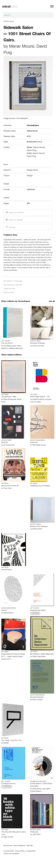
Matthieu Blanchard (16, 348)
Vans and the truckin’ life (10, 486)
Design (30, 176)
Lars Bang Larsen (10, 346)
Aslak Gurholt (8, 837)
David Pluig (31, 151)
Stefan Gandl (37, 529)
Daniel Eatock (8, 613)
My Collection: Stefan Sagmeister (42, 654)
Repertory (34, 443)
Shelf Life (4, 443)
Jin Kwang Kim (9, 445)
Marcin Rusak (37, 700)
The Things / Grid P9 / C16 (11, 741)
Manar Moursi (21, 47)
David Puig (31, 157)
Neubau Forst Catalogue (39, 526)
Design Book (32, 170)
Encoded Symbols (37, 697)
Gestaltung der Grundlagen (40, 486)
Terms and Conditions (11, 854)
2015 (29, 137)
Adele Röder (36, 789)
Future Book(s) (6, 570)
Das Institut (46, 789)
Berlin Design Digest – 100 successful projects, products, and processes (41, 399)
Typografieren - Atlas (8, 397)
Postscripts (34, 832)
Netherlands (32, 131)
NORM (6, 743)
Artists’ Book (9, 21)
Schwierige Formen (8, 784)
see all (52, 302)
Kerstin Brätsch (35, 791)
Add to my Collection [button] (14, 212)
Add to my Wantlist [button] (13, 220)
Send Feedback (19, 846)
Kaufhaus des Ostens (38, 610)
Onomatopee (24, 302)
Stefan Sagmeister (39, 657)
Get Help (29, 846)
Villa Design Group (39, 445)
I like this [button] (10, 227)
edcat (13, 289)
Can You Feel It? (7, 343)
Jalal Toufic (36, 835)
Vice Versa (18, 285)
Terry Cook (7, 488)
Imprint (3, 610)
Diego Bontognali (10, 399)
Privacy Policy (20, 851)
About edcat (8, 846)
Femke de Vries (38, 346)
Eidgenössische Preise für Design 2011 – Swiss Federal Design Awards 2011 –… (13, 656)
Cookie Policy (31, 851)
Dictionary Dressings (37, 343)
